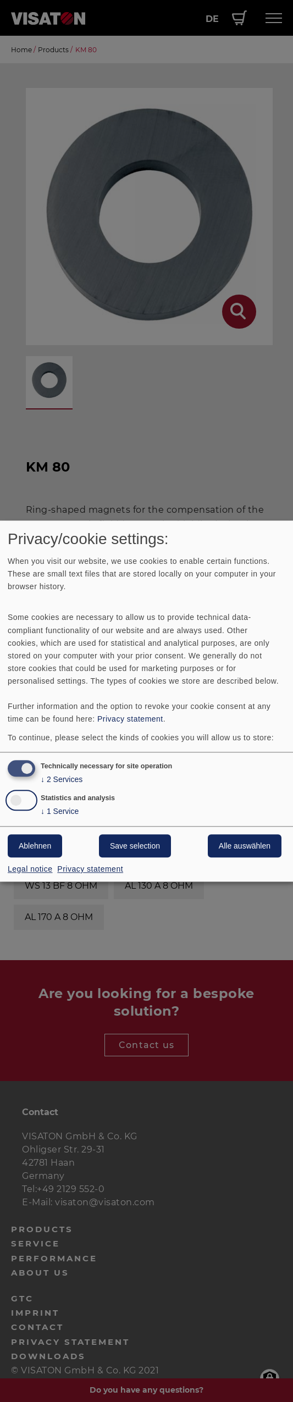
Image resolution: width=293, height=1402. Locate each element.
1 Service (60, 811)
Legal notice (30, 869)
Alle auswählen (244, 845)
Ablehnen (35, 845)
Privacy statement (130, 719)
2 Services (61, 779)
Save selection (135, 845)
